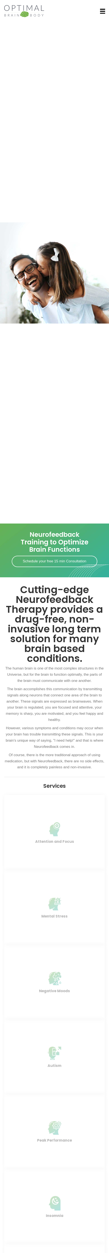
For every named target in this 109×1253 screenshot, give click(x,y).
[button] (54, 561)
